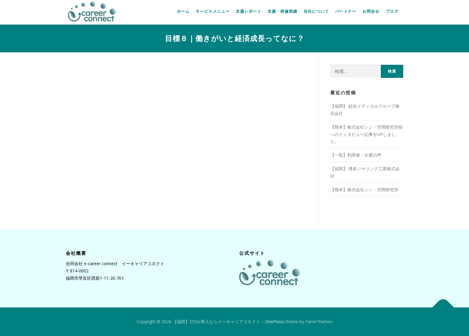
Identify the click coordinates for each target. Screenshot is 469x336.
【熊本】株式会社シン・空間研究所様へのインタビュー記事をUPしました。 (366, 134)
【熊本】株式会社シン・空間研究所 (364, 189)
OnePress (274, 321)
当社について (316, 11)
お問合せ (371, 11)
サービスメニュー (213, 11)
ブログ (392, 11)
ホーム (183, 11)
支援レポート (248, 11)
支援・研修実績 (282, 11)
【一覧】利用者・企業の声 (355, 155)
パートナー (345, 11)
